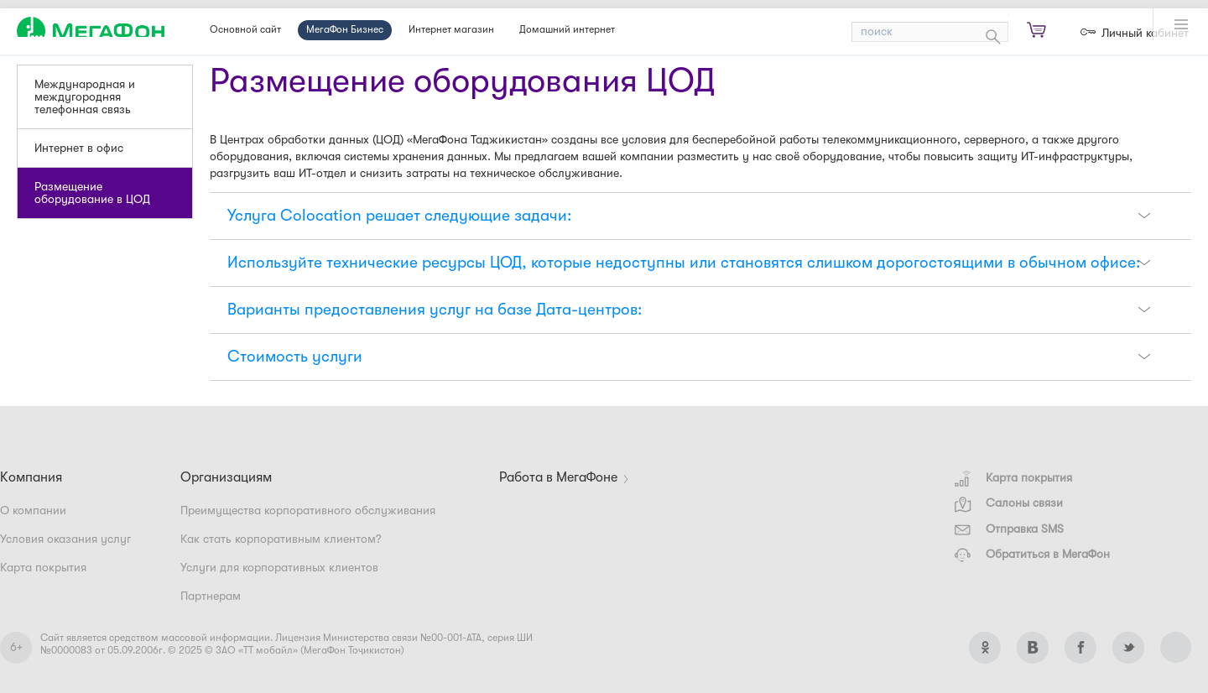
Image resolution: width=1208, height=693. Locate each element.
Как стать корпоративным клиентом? (281, 539)
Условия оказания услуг (65, 539)
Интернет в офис (78, 148)
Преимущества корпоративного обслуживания (307, 510)
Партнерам (210, 596)
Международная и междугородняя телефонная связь (84, 97)
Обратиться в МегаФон (1032, 554)
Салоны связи (1009, 503)
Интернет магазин (451, 29)
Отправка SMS (1009, 529)
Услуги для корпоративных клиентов (279, 567)
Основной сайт (245, 29)
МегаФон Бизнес (344, 29)
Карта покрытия (1013, 478)
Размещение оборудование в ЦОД (92, 193)
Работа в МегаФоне (558, 478)
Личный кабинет (1145, 33)
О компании (33, 510)
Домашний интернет (567, 29)
